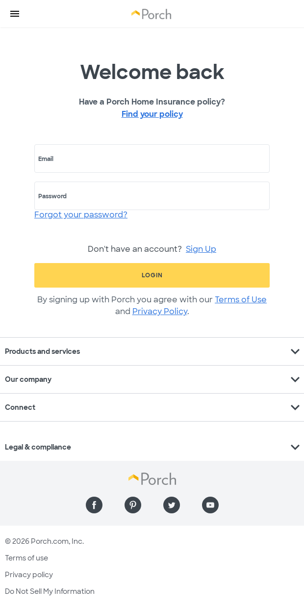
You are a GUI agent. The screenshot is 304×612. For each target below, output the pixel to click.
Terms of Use (241, 299)
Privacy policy (29, 574)
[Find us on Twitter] (171, 505)
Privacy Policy (159, 311)
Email (45, 159)
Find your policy (152, 114)
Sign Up (201, 249)
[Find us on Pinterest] (133, 505)
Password (52, 196)
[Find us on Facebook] (94, 505)
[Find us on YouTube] (210, 505)
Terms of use (26, 558)
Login (152, 275)
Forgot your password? (80, 215)
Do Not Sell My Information (50, 591)
